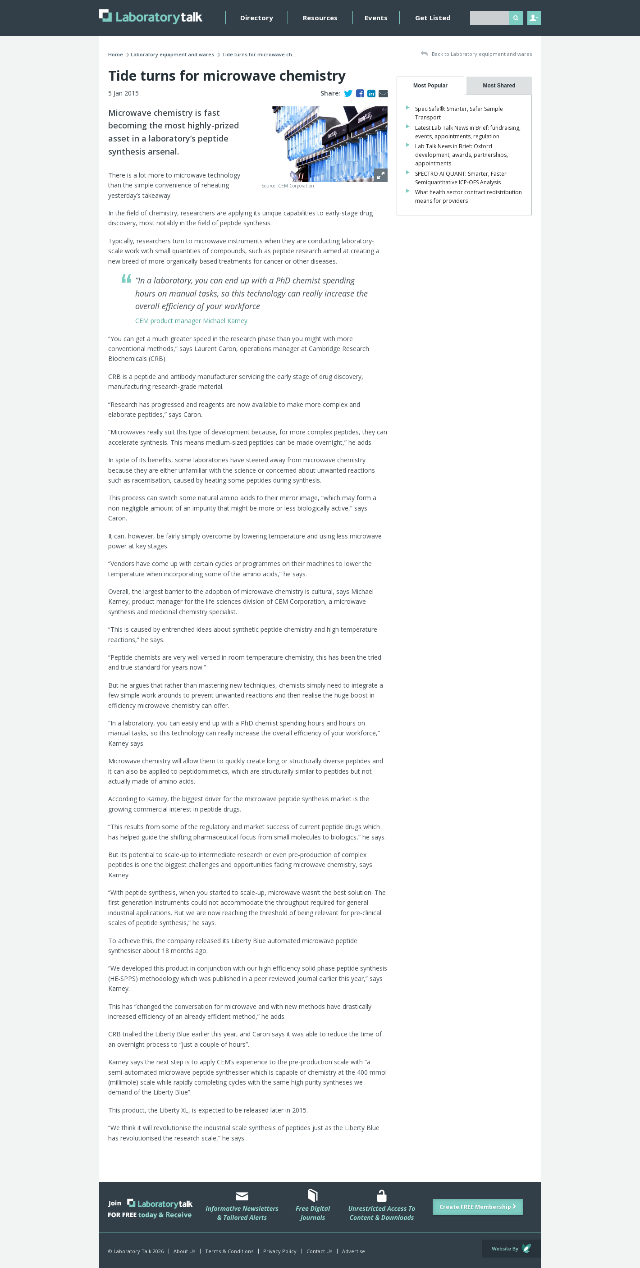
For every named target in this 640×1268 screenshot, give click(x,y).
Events (376, 17)
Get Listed (433, 17)
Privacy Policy (280, 1251)
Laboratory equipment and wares (172, 54)
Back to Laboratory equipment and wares (476, 54)
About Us (184, 1251)
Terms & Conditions (229, 1251)
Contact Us (319, 1251)
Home (115, 54)
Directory (256, 17)
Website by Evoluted (511, 1249)
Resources (320, 17)
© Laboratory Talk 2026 (136, 1251)
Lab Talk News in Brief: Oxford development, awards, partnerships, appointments (461, 154)
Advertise (353, 1251)
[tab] (430, 86)
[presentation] (430, 86)
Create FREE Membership (478, 1207)
